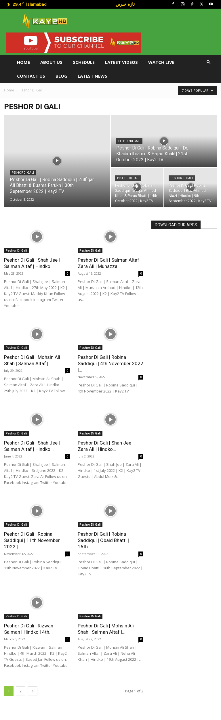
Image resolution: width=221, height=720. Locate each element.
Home (23, 62)
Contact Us (31, 76)
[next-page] (32, 691)
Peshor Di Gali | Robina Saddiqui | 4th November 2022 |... (110, 363)
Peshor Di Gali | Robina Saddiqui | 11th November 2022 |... (32, 540)
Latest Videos (121, 62)
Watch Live (161, 62)
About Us (51, 62)
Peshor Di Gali (23, 172)
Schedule (84, 62)
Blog (61, 76)
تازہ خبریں (125, 4)
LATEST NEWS (92, 76)
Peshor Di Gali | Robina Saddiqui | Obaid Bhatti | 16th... (103, 540)
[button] (208, 62)
